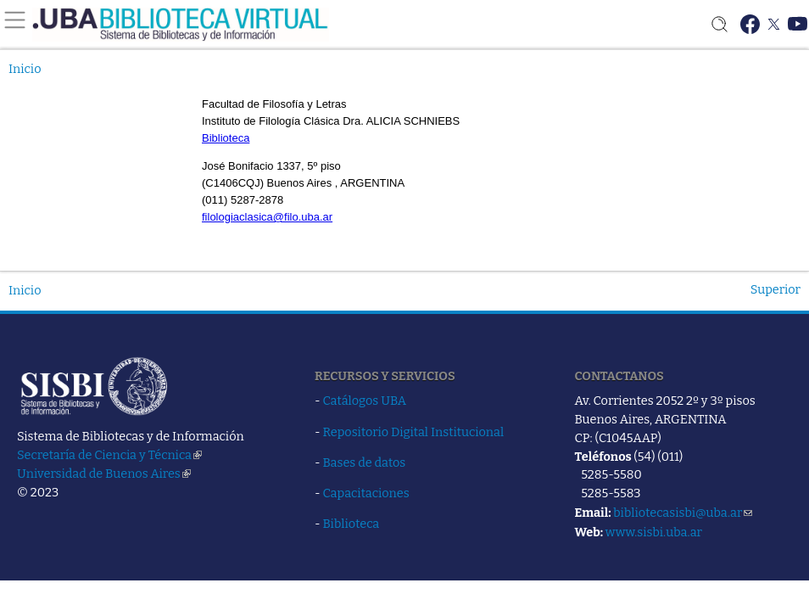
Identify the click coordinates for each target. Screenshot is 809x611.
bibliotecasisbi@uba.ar (682, 512)
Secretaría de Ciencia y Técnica (109, 454)
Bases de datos (364, 462)
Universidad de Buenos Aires (104, 473)
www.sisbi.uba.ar (653, 532)
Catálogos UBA (364, 400)
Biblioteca (351, 523)
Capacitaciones (366, 493)
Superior (775, 289)
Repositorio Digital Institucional (414, 432)
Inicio (25, 68)
